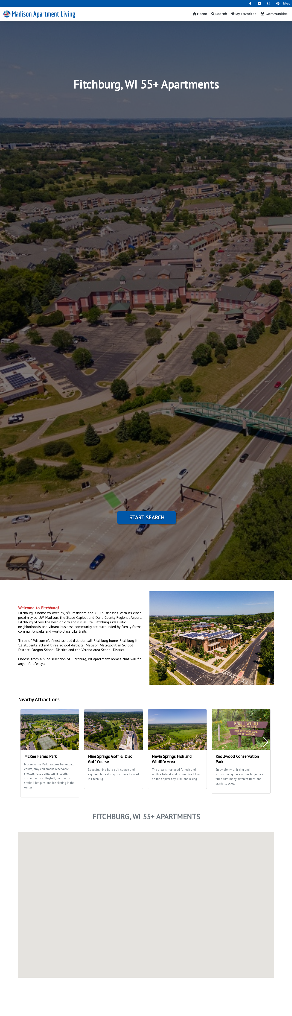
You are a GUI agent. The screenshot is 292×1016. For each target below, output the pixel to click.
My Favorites (243, 14)
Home (200, 14)
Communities (274, 14)
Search (219, 14)
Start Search (146, 517)
